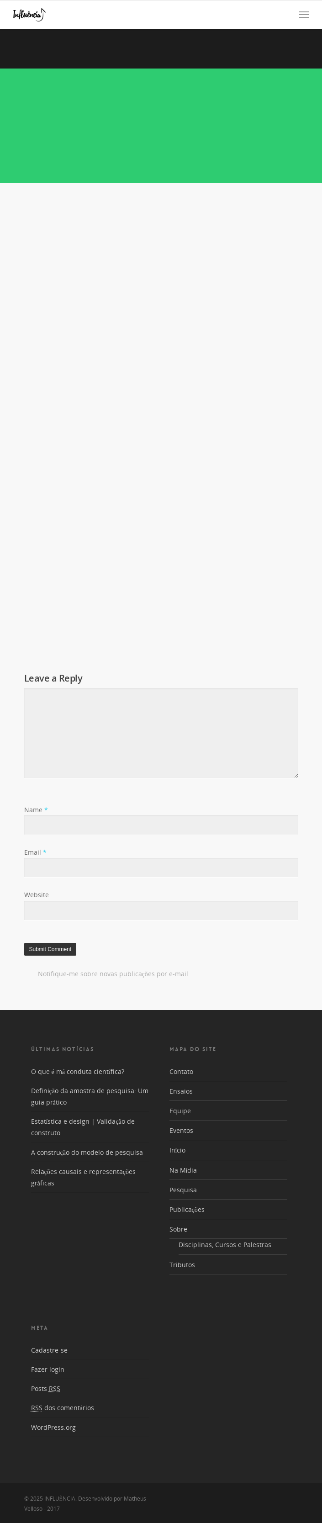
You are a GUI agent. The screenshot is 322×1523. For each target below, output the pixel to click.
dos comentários (62, 1407)
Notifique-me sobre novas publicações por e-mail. (114, 973)
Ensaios (181, 1091)
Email (35, 852)
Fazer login (47, 1369)
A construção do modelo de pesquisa (87, 1152)
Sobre (178, 1229)
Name (36, 809)
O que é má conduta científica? (77, 1071)
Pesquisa (183, 1189)
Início (177, 1150)
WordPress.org (53, 1427)
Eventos (181, 1130)
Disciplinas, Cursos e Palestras (225, 1244)
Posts (45, 1388)
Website (36, 894)
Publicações (187, 1209)
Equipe (180, 1110)
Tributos (182, 1264)
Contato (181, 1071)
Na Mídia (183, 1170)
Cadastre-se (49, 1350)
